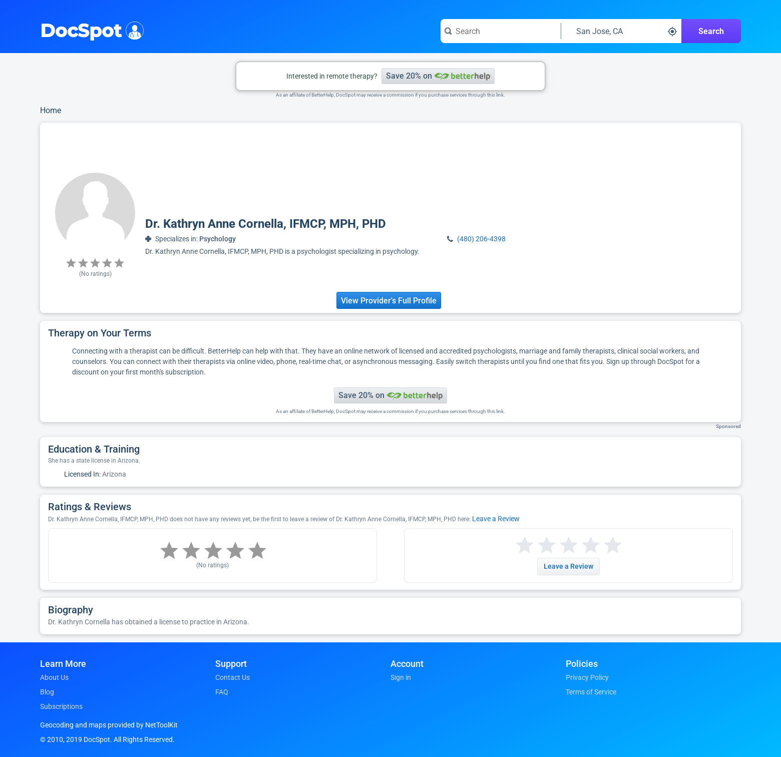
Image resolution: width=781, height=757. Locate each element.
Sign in (400, 677)
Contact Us (232, 677)
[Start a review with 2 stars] (536, 545)
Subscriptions (61, 706)
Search (711, 31)
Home (50, 110)
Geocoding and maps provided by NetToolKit (109, 725)
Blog (47, 692)
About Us (54, 677)
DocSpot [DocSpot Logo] (90, 30)
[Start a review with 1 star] (525, 545)
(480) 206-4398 (481, 239)
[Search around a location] (621, 31)
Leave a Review (496, 519)
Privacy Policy (587, 677)
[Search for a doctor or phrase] (501, 31)
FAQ (221, 692)
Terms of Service (591, 692)
